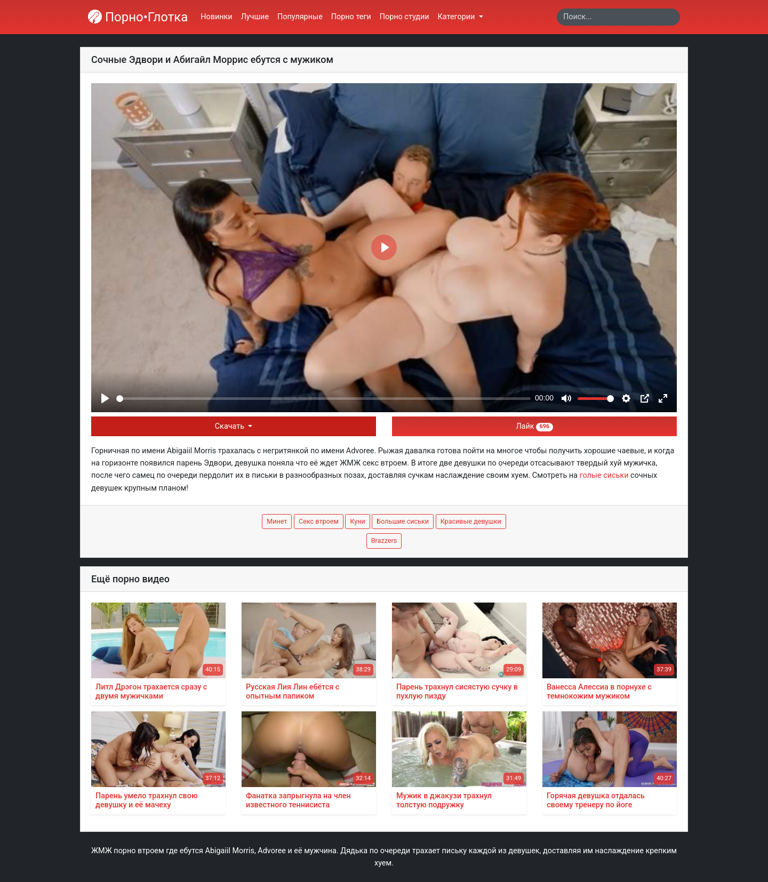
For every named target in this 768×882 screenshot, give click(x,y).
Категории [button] (457, 16)
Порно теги (351, 16)
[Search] (618, 17)
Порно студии (404, 16)
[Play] (105, 398)
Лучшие (255, 16)
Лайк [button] (534, 426)
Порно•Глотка (138, 17)
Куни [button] (357, 521)
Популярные (300, 16)
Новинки (216, 16)
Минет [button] (277, 521)
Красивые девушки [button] (471, 521)
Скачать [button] (230, 426)
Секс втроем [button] (319, 521)
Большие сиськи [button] (403, 521)
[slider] (323, 399)
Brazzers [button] (384, 540)
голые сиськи (603, 475)
